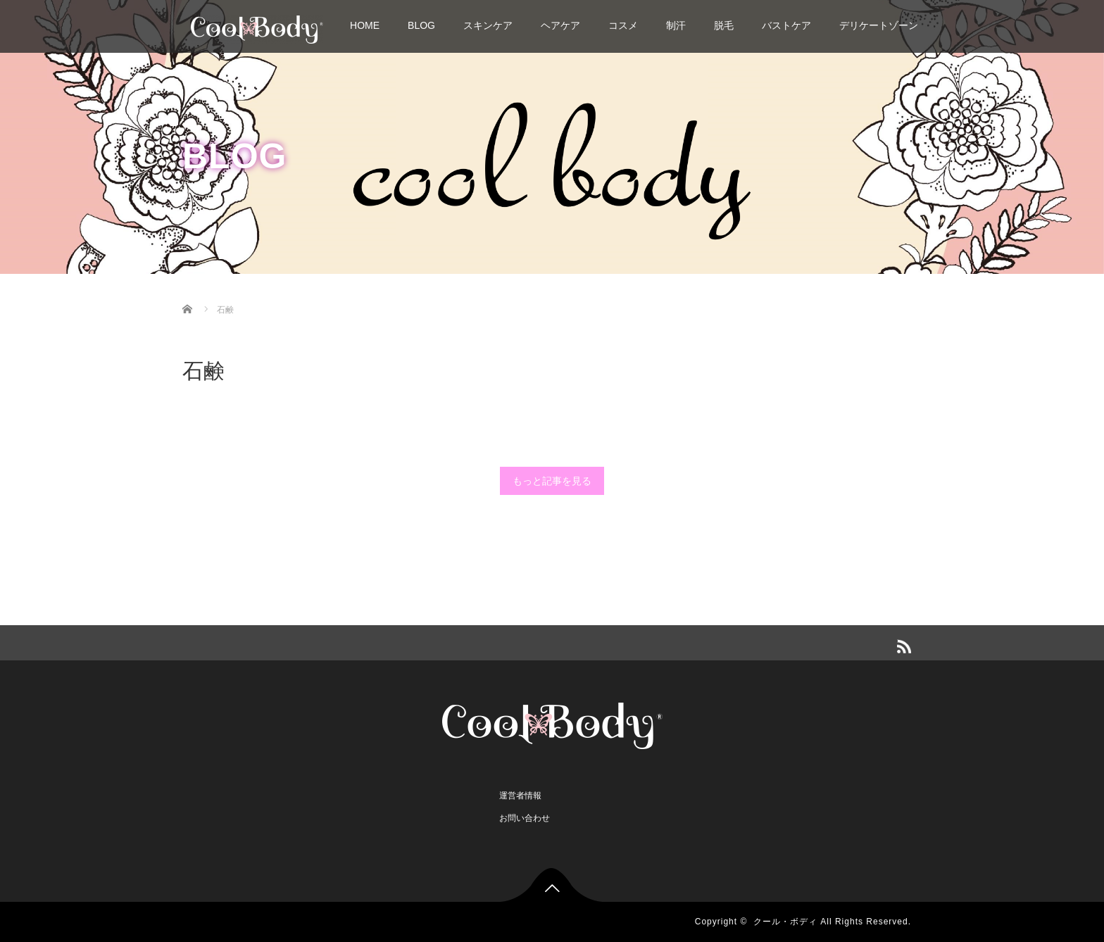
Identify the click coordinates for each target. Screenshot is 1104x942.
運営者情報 (520, 795)
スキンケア (488, 25)
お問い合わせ (524, 818)
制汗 (676, 25)
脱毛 (724, 25)
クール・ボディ (785, 922)
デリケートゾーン (878, 25)
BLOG (421, 25)
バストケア (786, 25)
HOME (365, 25)
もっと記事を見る (552, 480)
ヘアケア (560, 25)
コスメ (623, 25)
